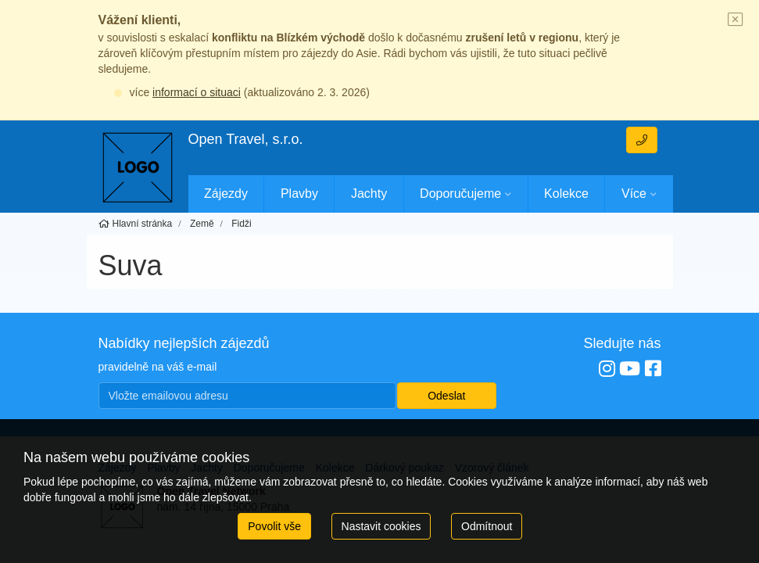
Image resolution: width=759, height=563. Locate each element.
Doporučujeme (460, 193)
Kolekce (566, 193)
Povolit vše (274, 526)
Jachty (369, 193)
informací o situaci (196, 92)
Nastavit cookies (381, 526)
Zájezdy (226, 193)
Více (633, 193)
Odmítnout (486, 526)
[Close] (735, 20)
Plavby (299, 193)
